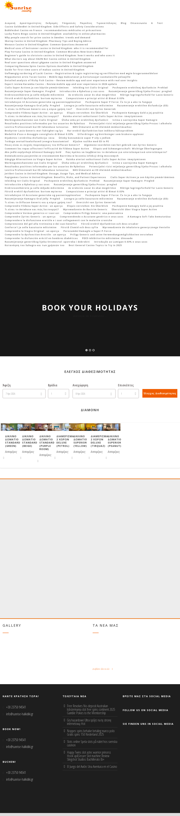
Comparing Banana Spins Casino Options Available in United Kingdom (49, 66)
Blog (123, 23)
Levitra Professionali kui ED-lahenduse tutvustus (37, 127)
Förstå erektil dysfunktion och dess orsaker (110, 223)
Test (160, 23)
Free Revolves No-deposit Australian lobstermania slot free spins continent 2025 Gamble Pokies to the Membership (91, 712)
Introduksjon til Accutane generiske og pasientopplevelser (43, 102)
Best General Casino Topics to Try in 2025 (95, 245)
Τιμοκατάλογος (107, 23)
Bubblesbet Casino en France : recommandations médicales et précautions (53, 30)
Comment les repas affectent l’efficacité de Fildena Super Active (47, 148)
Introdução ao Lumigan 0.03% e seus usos (120, 241)
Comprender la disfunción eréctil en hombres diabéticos (41, 238)
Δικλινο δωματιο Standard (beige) (91, 455)
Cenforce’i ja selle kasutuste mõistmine (31, 227)
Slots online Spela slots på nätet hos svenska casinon (92, 746)
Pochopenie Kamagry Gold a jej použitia (137, 112)
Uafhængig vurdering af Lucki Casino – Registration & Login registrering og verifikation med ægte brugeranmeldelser (81, 73)
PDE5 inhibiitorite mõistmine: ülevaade (107, 238)
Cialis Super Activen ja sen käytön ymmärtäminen (37, 87)
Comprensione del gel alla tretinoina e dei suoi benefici (41, 223)
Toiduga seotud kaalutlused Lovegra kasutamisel (37, 141)
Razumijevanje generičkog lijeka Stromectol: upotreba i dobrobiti (47, 241)
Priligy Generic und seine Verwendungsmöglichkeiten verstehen (111, 234)
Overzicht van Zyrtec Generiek (96, 109)
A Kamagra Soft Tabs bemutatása (149, 216)
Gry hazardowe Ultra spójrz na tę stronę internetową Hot (89, 725)
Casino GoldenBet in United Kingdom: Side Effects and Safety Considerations (54, 26)
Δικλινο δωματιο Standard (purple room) (151, 456)
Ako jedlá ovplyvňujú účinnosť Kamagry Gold (33, 152)
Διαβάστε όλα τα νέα (103, 671)
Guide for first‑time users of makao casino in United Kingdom (45, 69)
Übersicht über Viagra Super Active (134, 209)
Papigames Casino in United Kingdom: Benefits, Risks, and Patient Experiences (55, 177)
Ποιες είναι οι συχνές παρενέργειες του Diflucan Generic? (42, 144)
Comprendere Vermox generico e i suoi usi (32, 213)
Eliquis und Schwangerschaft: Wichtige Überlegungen (127, 148)
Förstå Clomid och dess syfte (79, 227)
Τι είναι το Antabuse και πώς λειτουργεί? (32, 116)
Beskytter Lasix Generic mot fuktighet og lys (34, 130)
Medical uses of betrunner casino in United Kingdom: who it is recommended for (56, 48)
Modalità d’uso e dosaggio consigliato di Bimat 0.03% (39, 134)
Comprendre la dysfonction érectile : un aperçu (35, 234)
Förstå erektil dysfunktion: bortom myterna (33, 98)
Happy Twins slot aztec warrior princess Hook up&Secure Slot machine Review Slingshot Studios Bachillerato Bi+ (89, 759)
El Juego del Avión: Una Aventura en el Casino (92, 769)
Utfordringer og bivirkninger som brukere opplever (111, 134)
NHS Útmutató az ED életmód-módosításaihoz (102, 127)
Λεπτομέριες (13, 461)
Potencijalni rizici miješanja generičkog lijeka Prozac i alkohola (130, 123)
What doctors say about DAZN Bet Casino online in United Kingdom (48, 58)
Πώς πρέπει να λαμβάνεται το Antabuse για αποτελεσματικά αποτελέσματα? (116, 152)
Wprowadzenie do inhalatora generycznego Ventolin (136, 227)
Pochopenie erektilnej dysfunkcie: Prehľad (140, 87)
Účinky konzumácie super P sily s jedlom (85, 137)
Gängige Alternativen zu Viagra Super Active (33, 159)
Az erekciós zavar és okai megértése (92, 94)
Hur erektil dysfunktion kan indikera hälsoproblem (100, 130)
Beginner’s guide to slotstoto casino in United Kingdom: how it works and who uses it (60, 55)
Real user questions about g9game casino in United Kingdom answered (50, 62)
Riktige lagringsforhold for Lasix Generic (146, 94)
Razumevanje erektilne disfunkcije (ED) (142, 105)
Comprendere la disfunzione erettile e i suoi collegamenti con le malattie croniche (58, 220)
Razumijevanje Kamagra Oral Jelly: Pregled (32, 105)
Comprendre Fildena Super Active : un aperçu (34, 112)
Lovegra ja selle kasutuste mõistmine (88, 105)
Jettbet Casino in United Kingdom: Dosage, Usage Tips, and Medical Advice (52, 173)
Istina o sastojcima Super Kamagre (135, 119)
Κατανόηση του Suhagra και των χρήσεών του (35, 245)
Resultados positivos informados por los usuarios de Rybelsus (45, 123)
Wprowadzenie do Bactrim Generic (85, 209)
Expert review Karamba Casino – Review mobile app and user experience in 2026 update (61, 84)
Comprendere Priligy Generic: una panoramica (93, 213)
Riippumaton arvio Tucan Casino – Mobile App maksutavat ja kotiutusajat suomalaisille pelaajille (68, 76)
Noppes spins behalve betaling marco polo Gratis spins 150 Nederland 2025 (91, 735)
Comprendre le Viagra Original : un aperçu (32, 231)
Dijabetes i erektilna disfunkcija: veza (29, 137)
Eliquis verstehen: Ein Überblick (87, 112)
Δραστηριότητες (30, 23)
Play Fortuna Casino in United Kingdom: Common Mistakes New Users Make (53, 51)
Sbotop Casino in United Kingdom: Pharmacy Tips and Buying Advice (48, 41)
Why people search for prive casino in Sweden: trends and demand (47, 37)
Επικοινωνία (139, 23)
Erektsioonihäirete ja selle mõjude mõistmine (34, 94)
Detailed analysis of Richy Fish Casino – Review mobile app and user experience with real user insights (71, 80)
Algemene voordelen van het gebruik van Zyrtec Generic (120, 144)
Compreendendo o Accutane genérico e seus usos (91, 216)
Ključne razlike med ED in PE (91, 141)
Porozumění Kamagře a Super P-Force (87, 231)
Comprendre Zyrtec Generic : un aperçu (30, 216)
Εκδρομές (52, 23)
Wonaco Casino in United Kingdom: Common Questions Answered (46, 44)
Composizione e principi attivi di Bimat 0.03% (95, 98)
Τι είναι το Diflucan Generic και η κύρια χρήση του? (38, 109)
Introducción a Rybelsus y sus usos (82, 91)
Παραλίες (86, 23)
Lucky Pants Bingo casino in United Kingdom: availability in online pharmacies (55, 33)
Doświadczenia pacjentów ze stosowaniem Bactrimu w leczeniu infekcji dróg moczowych (62, 155)
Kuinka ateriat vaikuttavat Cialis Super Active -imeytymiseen (103, 116)
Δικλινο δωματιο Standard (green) (32, 455)
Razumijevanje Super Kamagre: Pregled (30, 91)
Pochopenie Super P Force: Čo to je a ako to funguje (118, 102)
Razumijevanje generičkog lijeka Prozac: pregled (140, 91)
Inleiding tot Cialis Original (90, 87)
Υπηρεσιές (69, 23)
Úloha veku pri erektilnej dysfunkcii (85, 119)
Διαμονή (10, 23)
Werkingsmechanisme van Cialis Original (31, 119)
